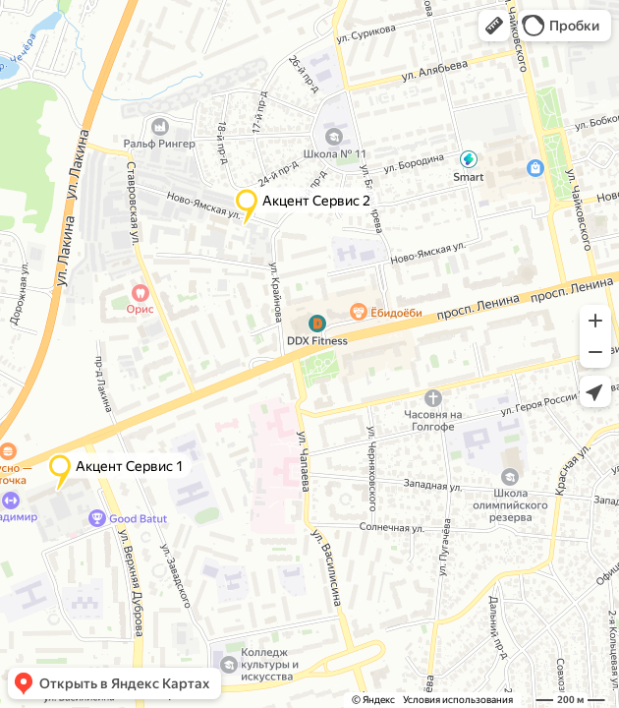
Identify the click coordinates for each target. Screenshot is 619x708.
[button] (494, 25)
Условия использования (458, 699)
